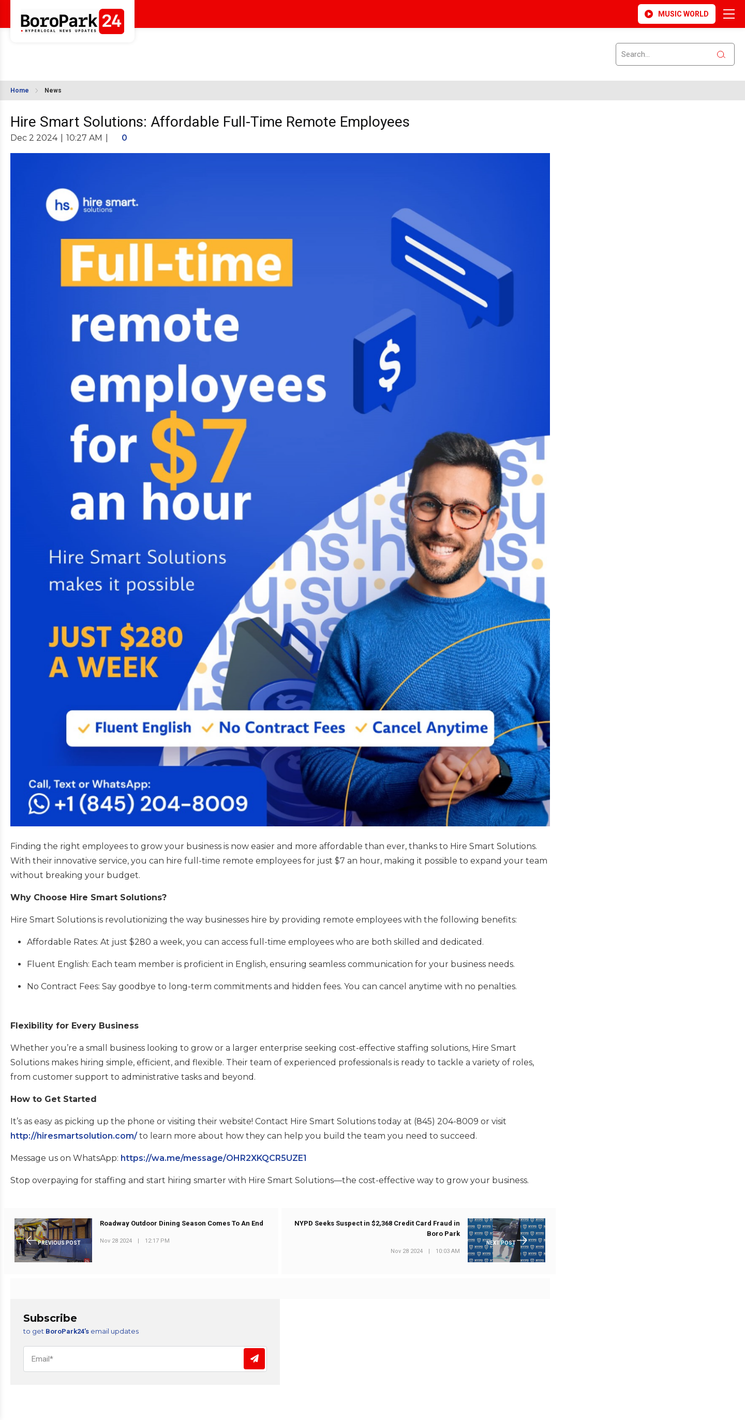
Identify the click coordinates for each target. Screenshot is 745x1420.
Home (19, 90)
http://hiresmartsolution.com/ (73, 1136)
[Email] (145, 1359)
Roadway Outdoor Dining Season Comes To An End (181, 1223)
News (53, 90)
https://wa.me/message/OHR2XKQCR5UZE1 (214, 1158)
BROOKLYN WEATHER (104, 48)
